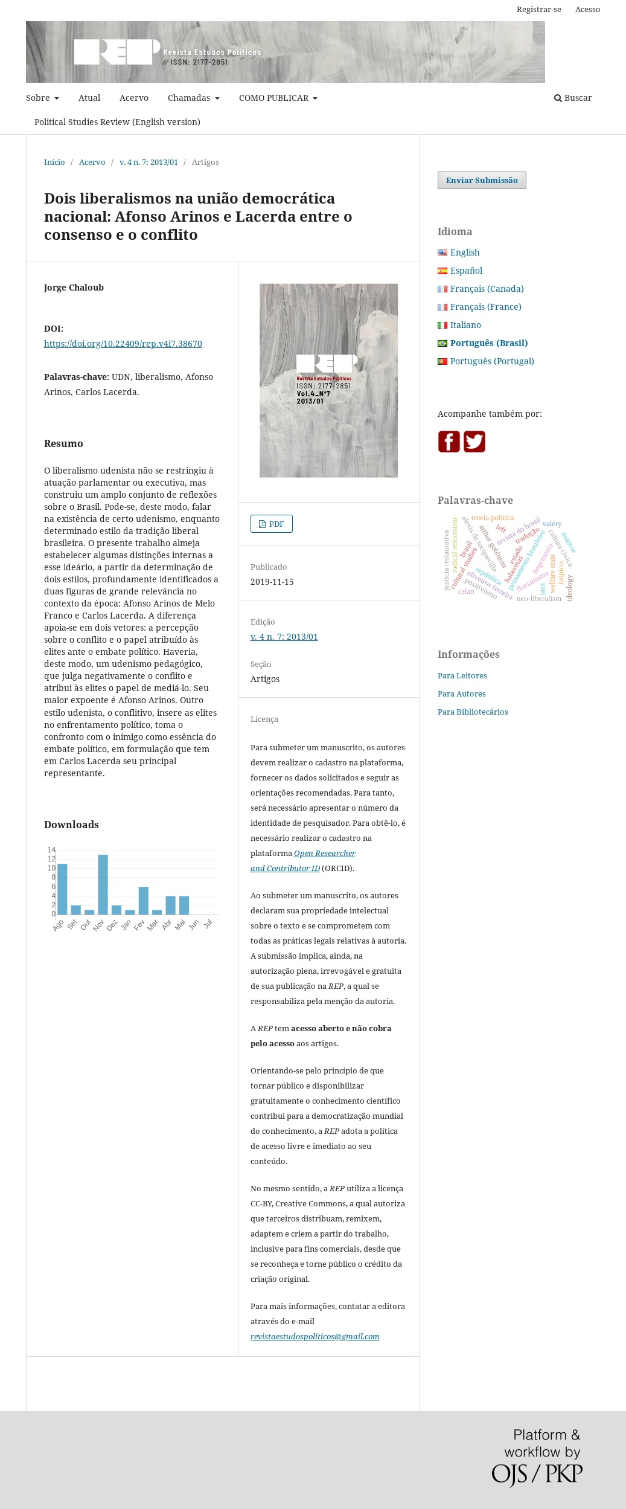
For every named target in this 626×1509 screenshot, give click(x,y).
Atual (89, 97)
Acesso (588, 9)
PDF (275, 523)
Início (54, 161)
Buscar (573, 97)
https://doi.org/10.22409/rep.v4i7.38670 (123, 343)
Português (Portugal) (492, 361)
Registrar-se (539, 9)
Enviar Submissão (482, 180)
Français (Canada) (487, 288)
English (465, 252)
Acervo (134, 97)
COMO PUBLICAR (275, 97)
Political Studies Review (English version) (117, 121)
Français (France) (486, 306)
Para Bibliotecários (473, 711)
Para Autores (462, 693)
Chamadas (190, 97)
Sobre (39, 97)
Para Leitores (462, 675)
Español (466, 270)
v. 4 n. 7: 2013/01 (149, 161)
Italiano (465, 324)
